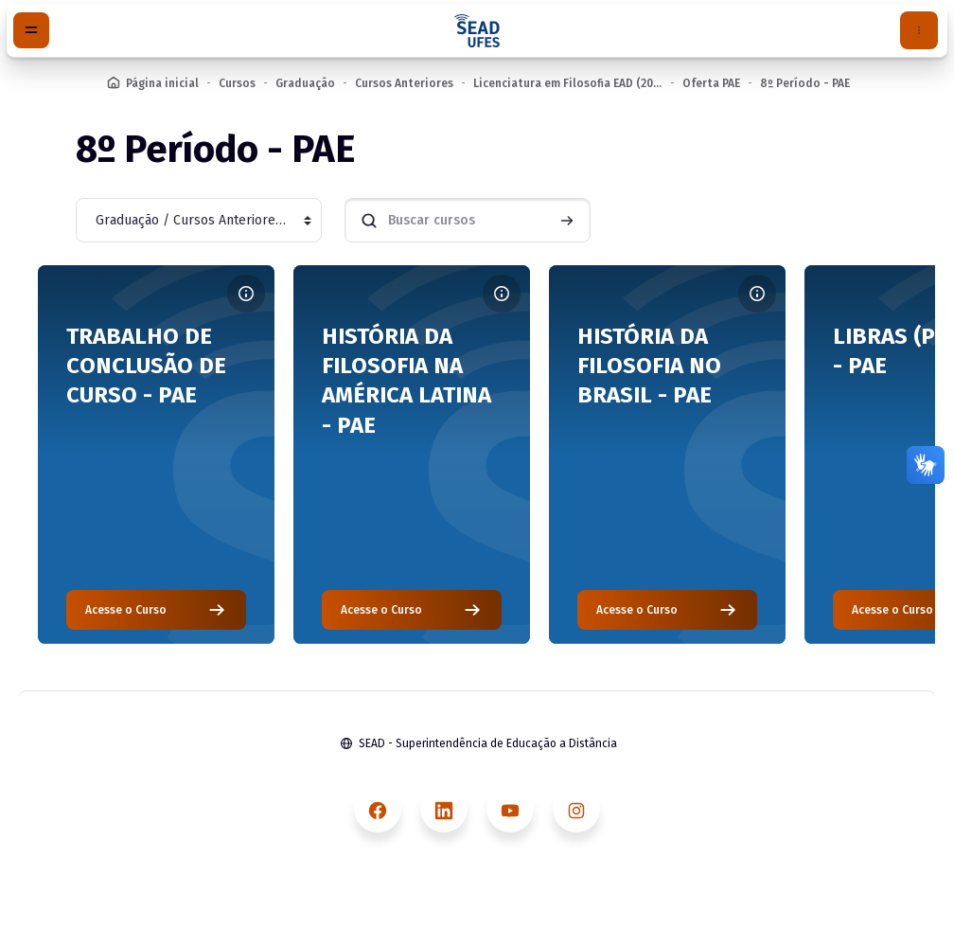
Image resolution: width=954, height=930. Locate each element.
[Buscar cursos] (467, 220)
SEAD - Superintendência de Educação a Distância (488, 743)
